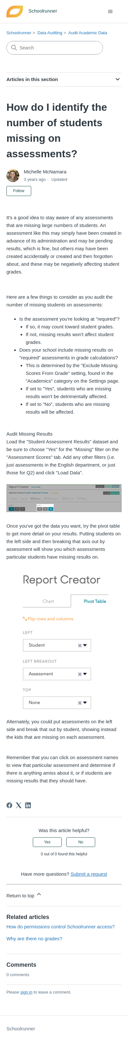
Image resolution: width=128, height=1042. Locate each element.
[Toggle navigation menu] (110, 11)
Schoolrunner (18, 32)
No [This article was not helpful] (80, 842)
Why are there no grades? (34, 938)
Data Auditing (49, 32)
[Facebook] (9, 805)
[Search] (55, 47)
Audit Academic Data (87, 32)
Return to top (24, 894)
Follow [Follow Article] (18, 191)
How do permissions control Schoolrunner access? (60, 926)
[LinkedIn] (28, 805)
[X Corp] (19, 805)
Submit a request (88, 874)
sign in (26, 992)
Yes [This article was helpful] (47, 842)
